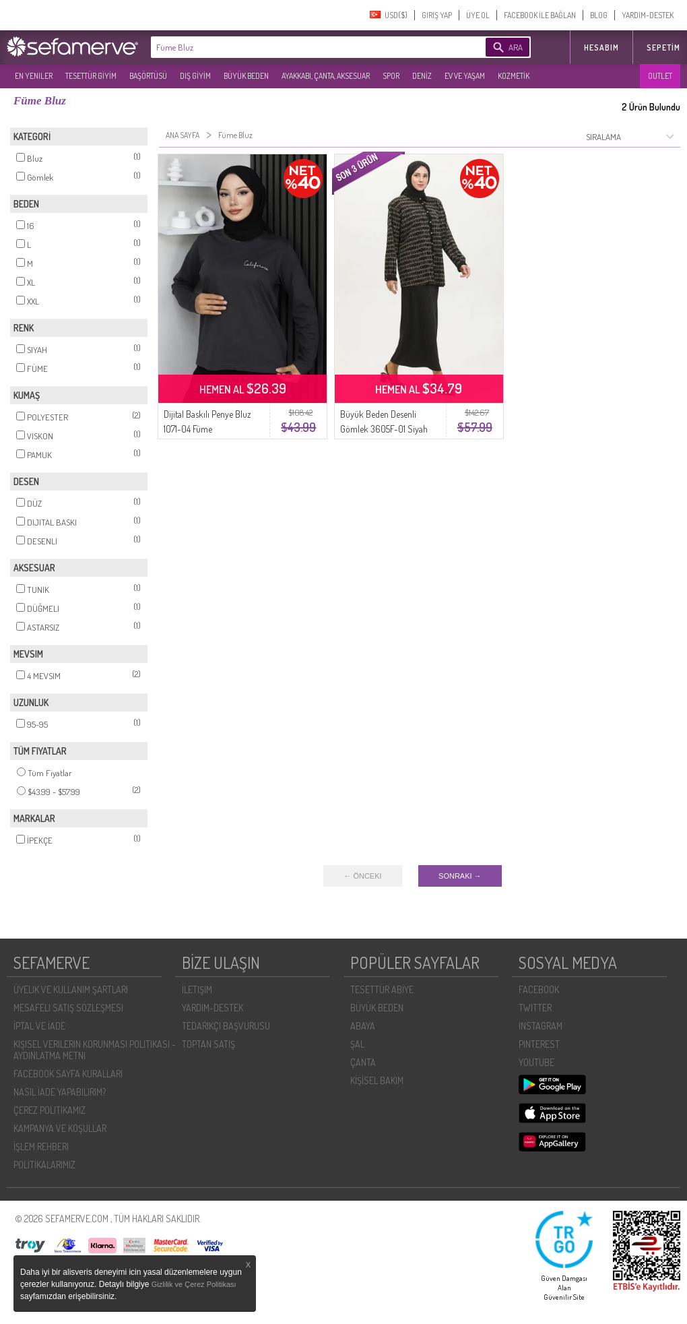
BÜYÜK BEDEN (246, 76)
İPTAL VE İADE (39, 1026)
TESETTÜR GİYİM (91, 76)
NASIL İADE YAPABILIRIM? (59, 1092)
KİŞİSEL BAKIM (376, 1080)
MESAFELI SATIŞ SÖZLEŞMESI (68, 1007)
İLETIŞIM (197, 989)
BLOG (599, 15)
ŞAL (357, 1044)
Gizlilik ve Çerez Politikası (194, 1284)
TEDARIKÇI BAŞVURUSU (226, 1026)
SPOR (391, 76)
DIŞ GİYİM (195, 76)
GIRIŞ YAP (437, 15)
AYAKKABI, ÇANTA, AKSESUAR (326, 76)
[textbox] (298, 47)
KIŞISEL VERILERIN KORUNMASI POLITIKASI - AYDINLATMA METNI (94, 1049)
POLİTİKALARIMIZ (44, 1164)
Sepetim (663, 47)
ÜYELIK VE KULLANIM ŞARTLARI (70, 989)
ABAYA (362, 1026)
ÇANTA (363, 1062)
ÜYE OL (478, 15)
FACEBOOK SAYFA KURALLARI (68, 1073)
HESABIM (601, 47)
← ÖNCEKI (362, 876)
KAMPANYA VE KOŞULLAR (59, 1128)
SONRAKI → (460, 876)
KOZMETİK (513, 76)
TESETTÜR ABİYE (382, 989)
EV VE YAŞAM (465, 76)
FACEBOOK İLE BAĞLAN (540, 15)
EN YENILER (34, 76)
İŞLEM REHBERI (41, 1146)
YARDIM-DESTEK (648, 15)
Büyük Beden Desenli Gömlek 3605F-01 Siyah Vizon (384, 428)
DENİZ (422, 76)
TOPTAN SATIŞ (208, 1044)
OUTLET (660, 76)
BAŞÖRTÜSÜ (148, 76)
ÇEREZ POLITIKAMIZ (49, 1110)
